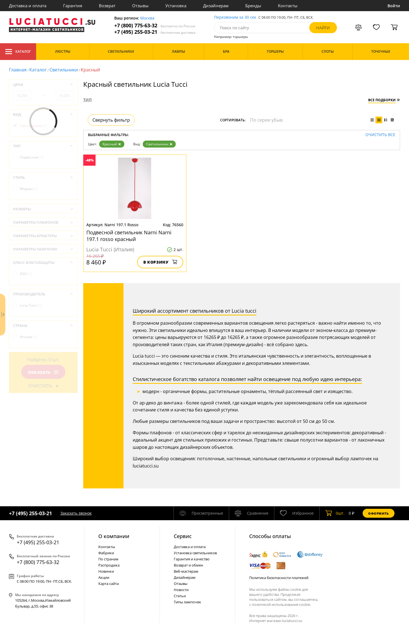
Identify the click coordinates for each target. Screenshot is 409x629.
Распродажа (109, 565)
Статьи (180, 595)
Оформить (378, 513)
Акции (103, 577)
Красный (112, 144)
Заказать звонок (76, 513)
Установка (175, 5)
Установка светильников (195, 552)
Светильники (63, 70)
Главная (18, 70)
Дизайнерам (216, 5)
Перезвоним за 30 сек (235, 17)
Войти (393, 5)
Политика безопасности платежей (278, 577)
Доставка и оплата (27, 5)
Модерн (29, 188)
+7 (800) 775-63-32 (154, 25)
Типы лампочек (187, 601)
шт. (334, 513)
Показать (43, 372)
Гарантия (72, 5)
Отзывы (140, 5)
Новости (181, 589)
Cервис (183, 536)
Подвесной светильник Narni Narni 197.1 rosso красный (129, 235)
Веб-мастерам (186, 571)
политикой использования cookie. (281, 604)
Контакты (288, 5)
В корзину (160, 262)
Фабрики (106, 552)
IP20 (26, 273)
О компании (113, 536)
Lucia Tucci (31, 305)
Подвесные (32, 157)
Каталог (18, 51)
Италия (28, 336)
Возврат (107, 5)
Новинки (106, 571)
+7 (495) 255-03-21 (155, 32)
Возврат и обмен (188, 565)
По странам (108, 558)
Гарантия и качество (192, 558)
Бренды (253, 5)
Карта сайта (108, 583)
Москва (147, 18)
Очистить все (380, 134)
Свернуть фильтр (111, 120)
